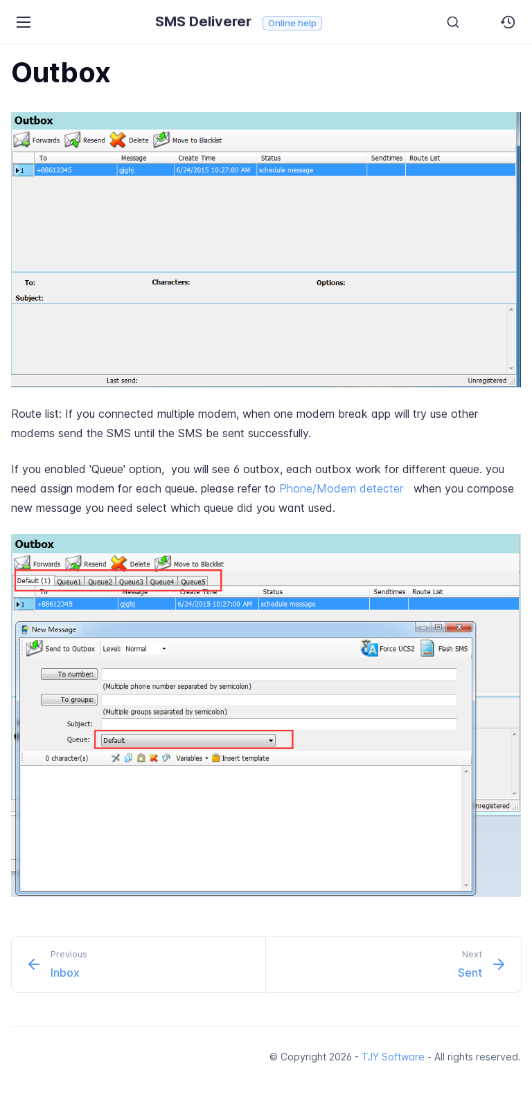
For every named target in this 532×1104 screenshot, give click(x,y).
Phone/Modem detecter (341, 488)
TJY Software (393, 1056)
